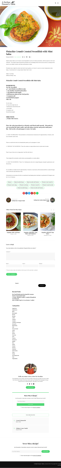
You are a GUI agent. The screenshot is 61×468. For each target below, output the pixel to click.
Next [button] (54, 210)
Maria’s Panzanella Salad (18, 296)
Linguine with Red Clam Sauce (47, 233)
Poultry (14, 338)
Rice (13, 343)
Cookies (14, 321)
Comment (8, 251)
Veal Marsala (15, 299)
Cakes (13, 318)
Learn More (30, 387)
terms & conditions (36, 407)
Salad (13, 344)
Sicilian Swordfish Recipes (30, 188)
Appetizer (14, 308)
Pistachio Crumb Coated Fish (48, 182)
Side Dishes (15, 350)
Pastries (14, 335)
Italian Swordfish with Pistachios (33, 182)
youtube (34, 384)
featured (9, 182)
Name (7, 263)
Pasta (13, 333)
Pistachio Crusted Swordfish (16, 188)
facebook (27, 384)
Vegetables (14, 358)
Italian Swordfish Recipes (19, 182)
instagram (31, 384)
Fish (15, 57)
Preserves (14, 340)
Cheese (14, 319)
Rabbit (13, 341)
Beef (13, 311)
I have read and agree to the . (30, 407)
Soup (13, 352)
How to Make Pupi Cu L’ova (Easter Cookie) (23, 300)
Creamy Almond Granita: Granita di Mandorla (24, 297)
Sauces (13, 347)
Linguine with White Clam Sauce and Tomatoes (30, 233)
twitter (29, 384)
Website (40, 263)
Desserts (14, 324)
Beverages (14, 313)
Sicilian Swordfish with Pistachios (44, 188)
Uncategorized (15, 355)
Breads (13, 316)
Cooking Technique (16, 322)
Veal (13, 357)
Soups (13, 354)
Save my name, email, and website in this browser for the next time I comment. (22, 270)
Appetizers (14, 310)
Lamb (13, 330)
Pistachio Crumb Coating (19, 185)
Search (17, 283)
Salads (13, 346)
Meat (13, 332)
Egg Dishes (14, 325)
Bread (13, 314)
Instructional (15, 329)
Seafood (19, 57)
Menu (58, 3)
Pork (13, 336)
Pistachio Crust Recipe (31, 185)
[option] (13, 224)
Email (24, 263)
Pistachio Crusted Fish (43, 185)
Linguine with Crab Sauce (13, 232)
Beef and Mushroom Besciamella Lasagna (23, 294)
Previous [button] (51, 210)
